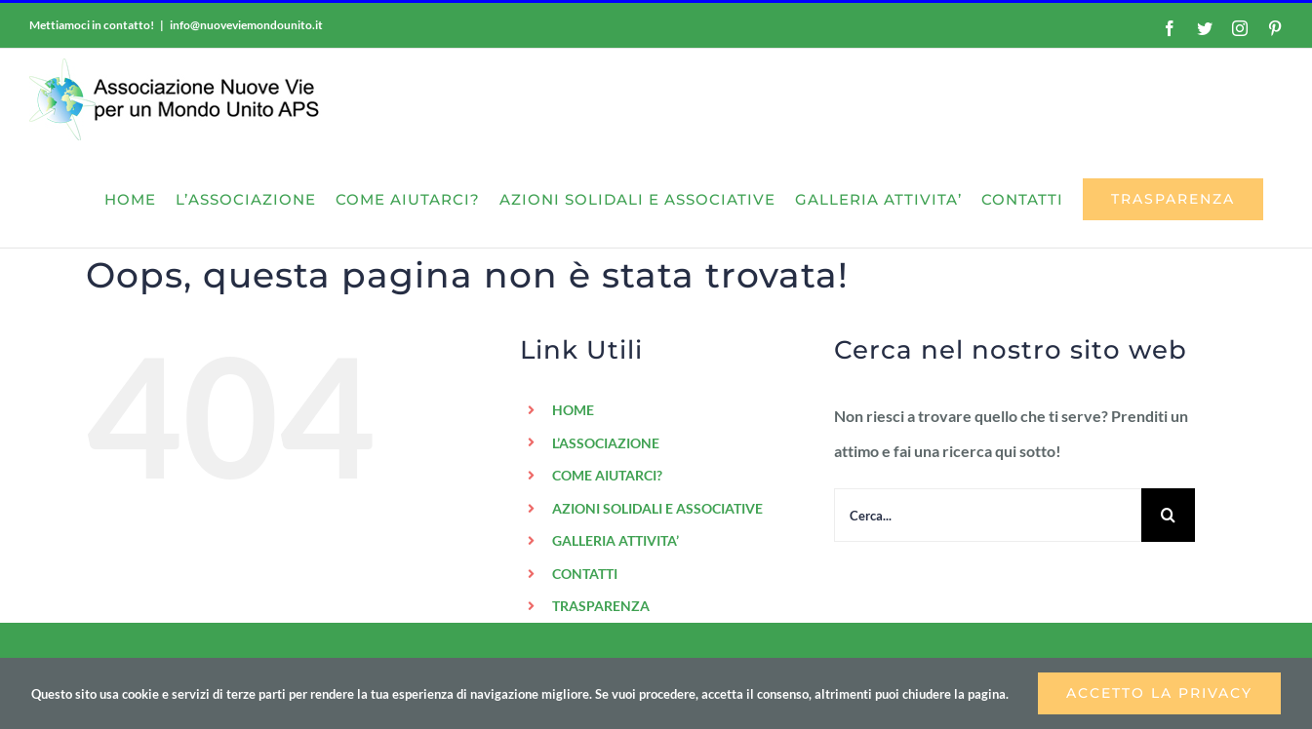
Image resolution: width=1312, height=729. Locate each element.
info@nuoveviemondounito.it (246, 25)
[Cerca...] (987, 515)
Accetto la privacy (1159, 693)
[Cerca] (1168, 515)
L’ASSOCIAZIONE (605, 443)
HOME (573, 410)
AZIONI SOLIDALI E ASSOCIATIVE (657, 508)
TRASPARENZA (601, 605)
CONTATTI (584, 573)
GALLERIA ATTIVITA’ (615, 540)
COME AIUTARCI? (607, 475)
